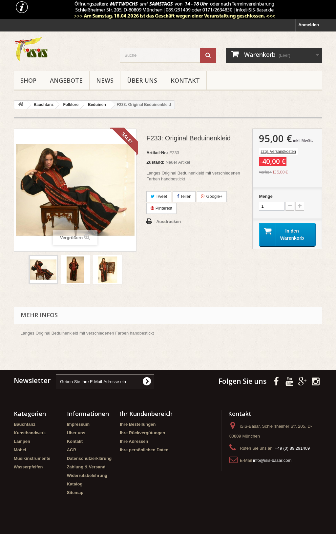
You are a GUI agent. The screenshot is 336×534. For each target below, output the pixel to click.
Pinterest (161, 208)
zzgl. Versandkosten (278, 151)
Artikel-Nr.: (157, 152)
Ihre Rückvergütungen (142, 432)
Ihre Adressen (134, 441)
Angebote (66, 80)
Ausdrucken (168, 221)
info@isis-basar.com (272, 460)
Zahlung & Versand (86, 466)
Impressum (78, 424)
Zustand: (155, 162)
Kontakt (185, 80)
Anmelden (308, 24)
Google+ (211, 196)
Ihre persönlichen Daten (144, 449)
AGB (71, 449)
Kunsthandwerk (30, 432)
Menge (265, 196)
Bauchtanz (24, 424)
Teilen (184, 196)
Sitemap (75, 492)
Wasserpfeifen (28, 466)
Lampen (22, 441)
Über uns (142, 80)
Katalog (75, 484)
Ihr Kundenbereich (146, 414)
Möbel (20, 449)
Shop (28, 80)
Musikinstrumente (32, 458)
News (105, 80)
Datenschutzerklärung (89, 458)
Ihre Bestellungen (138, 424)
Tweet (159, 196)
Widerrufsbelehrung (87, 475)
